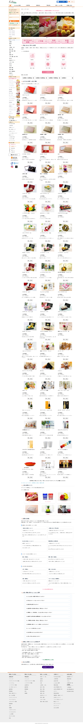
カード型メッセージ (12, 87)
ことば (10, 111)
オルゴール (11, 113)
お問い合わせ (14, 154)
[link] (16, 163)
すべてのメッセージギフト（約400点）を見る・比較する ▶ (32, 482)
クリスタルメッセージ (12, 109)
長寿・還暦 (11, 69)
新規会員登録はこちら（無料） (14, 23)
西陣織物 (10, 91)
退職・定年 (11, 54)
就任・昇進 (11, 49)
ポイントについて (12, 140)
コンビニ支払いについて (13, 133)
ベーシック (11, 80)
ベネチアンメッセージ (12, 107)
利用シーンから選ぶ (59, 5)
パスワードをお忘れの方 (13, 24)
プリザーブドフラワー (12, 82)
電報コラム (13, 150)
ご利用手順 (28, 5)
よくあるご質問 (11, 138)
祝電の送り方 (13, 144)
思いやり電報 (11, 118)
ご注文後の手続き (12, 136)
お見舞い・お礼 (12, 47)
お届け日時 (56, 680)
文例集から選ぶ (69, 5)
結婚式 (10, 41)
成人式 (10, 58)
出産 (10, 45)
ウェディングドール (12, 96)
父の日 (10, 65)
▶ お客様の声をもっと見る (48, 659)
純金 (9, 115)
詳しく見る (30, 103)
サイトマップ (56, 705)
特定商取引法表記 (70, 691)
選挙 (10, 52)
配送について (56, 701)
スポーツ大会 (11, 62)
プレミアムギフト (12, 98)
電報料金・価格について (58, 695)
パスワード (10, 17)
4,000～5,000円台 (12, 32)
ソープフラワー (11, 85)
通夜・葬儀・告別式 (44, 701)
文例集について (11, 127)
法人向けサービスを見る (48, 667)
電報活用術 (13, 148)
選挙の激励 (42, 691)
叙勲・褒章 (11, 67)
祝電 (27, 9)
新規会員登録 (56, 693)
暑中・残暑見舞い (12, 71)
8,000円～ (10, 36)
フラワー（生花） (12, 104)
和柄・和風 (11, 93)
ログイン (73, 7)
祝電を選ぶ (38, 5)
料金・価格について (12, 129)
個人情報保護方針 (70, 689)
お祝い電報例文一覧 (57, 687)
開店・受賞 (42, 689)
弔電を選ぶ (48, 5)
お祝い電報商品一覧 (12, 78)
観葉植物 (10, 102)
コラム (68, 680)
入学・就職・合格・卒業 (13, 56)
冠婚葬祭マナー (13, 146)
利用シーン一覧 (43, 676)
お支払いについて (12, 131)
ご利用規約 (69, 687)
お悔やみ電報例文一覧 (58, 689)
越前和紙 (10, 89)
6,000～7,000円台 (12, 34)
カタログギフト (11, 100)
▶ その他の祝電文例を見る (48, 589)
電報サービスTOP (23, 9)
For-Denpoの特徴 (17, 5)
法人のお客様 (62, 1)
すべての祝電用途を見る (48, 72)
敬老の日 (10, 73)
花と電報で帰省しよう (13, 120)
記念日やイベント (12, 60)
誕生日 (10, 43)
